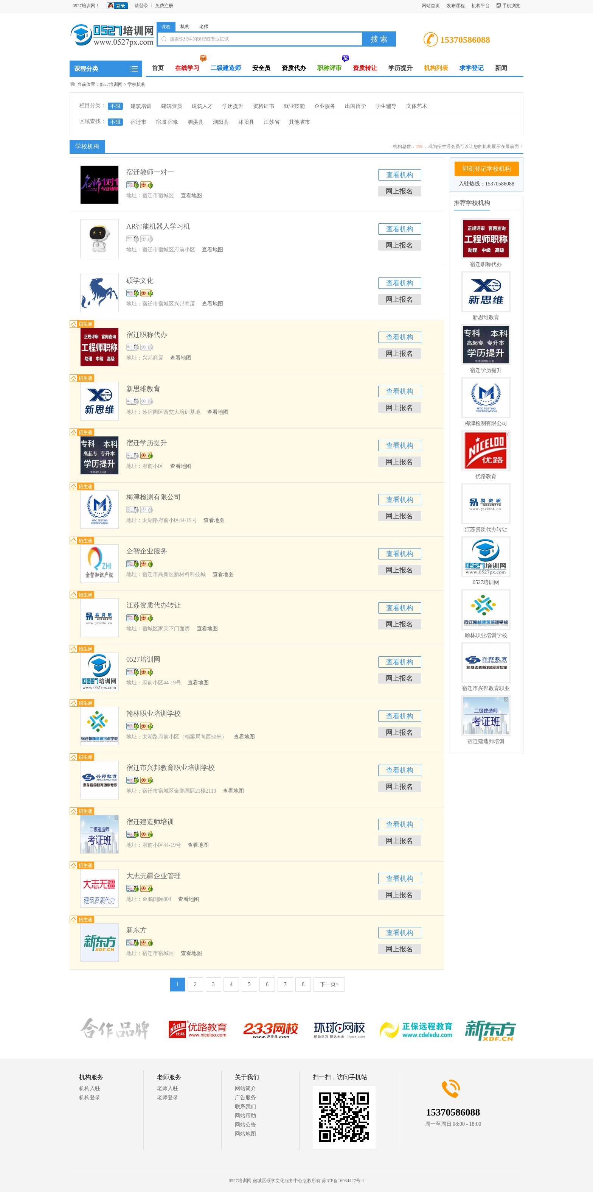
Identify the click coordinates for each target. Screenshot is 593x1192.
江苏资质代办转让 (486, 529)
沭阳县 (246, 122)
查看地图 (191, 195)
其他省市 (299, 122)
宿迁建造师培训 (486, 741)
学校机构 (136, 84)
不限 (115, 106)
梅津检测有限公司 (486, 423)
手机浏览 (511, 5)
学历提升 (233, 106)
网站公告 (245, 1125)
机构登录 (89, 1097)
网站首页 (431, 5)
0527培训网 (111, 84)
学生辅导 (386, 106)
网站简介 (245, 1088)
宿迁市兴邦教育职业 (486, 688)
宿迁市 (138, 122)
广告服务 (245, 1097)
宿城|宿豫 (167, 122)
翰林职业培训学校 (486, 635)
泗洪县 (195, 122)
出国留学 (355, 106)
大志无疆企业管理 (153, 876)
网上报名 (399, 191)
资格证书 (263, 106)
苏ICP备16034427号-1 (343, 1180)
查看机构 (399, 175)
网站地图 (245, 1134)
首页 (158, 68)
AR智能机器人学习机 (158, 226)
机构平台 (481, 5)
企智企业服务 (146, 551)
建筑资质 (171, 106)
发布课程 (456, 5)
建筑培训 (141, 106)
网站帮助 (245, 1116)
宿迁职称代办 (486, 264)
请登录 (141, 5)
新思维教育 (486, 317)
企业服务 (324, 106)
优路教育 (486, 476)
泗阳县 (221, 122)
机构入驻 (89, 1088)
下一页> (329, 984)
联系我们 (245, 1106)
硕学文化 (140, 280)
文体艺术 (416, 106)
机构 (184, 26)
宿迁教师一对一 (150, 172)
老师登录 (167, 1097)
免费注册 (164, 5)
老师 (203, 26)
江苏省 (271, 122)
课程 (166, 27)
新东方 (136, 930)
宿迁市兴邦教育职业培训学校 (170, 767)
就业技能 (294, 106)
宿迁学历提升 (486, 370)
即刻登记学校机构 (487, 168)
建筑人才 (202, 106)
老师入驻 (167, 1088)
